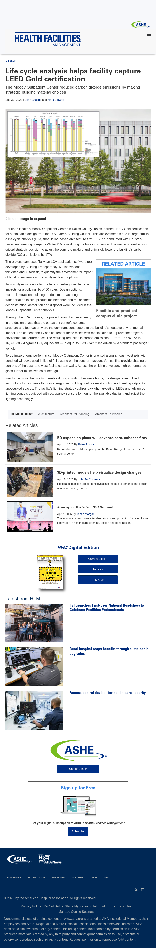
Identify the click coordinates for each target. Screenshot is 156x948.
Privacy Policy (31, 906)
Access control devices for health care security (108, 693)
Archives (97, 569)
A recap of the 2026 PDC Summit (85, 507)
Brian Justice (86, 444)
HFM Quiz (97, 579)
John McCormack (89, 479)
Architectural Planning (74, 414)
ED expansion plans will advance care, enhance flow (102, 438)
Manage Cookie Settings (76, 911)
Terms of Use (121, 906)
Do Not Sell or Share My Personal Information (76, 906)
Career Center (78, 768)
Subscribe (78, 831)
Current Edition (97, 558)
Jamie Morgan (86, 514)
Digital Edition (78, 547)
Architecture (46, 414)
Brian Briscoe (33, 99)
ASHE (94, 877)
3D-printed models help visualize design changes (99, 472)
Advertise (78, 877)
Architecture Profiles (108, 414)
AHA (106, 877)
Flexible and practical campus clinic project (116, 313)
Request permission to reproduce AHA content (102, 939)
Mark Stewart (56, 99)
